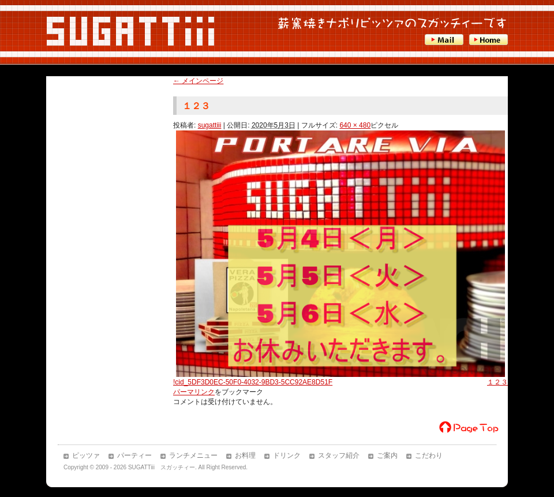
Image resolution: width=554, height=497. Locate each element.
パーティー (134, 455)
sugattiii (210, 125)
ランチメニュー (193, 455)
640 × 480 (354, 125)
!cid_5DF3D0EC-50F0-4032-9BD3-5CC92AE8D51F (252, 382)
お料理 (245, 455)
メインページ (198, 81)
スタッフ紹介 (339, 455)
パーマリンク (194, 392)
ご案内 (387, 455)
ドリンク (287, 455)
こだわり (429, 455)
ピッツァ (86, 455)
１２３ (497, 382)
